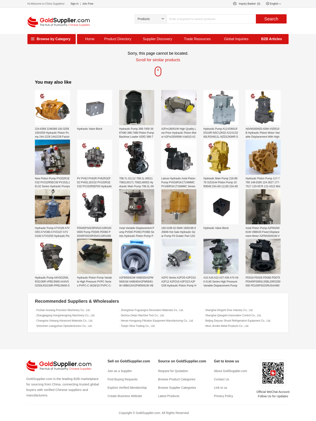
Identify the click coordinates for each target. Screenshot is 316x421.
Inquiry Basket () (249, 3)
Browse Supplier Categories (177, 387)
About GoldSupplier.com (230, 371)
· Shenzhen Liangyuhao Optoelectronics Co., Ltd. (63, 325)
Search (271, 18)
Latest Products (168, 396)
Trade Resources (197, 39)
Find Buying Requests (123, 379)
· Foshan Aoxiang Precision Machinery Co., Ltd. (62, 310)
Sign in (74, 3)
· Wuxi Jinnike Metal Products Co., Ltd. (226, 325)
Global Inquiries (236, 39)
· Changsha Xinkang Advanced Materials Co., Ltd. (64, 320)
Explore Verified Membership (127, 387)
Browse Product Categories (176, 379)
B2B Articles (271, 39)
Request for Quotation (173, 371)
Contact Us (221, 379)
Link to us (220, 387)
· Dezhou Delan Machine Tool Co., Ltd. (141, 315)
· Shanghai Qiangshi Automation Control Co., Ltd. (232, 315)
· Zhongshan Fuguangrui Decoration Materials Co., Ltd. (151, 310)
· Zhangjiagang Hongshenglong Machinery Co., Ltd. (65, 315)
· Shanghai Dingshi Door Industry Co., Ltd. (228, 310)
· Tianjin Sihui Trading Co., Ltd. (137, 325)
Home (90, 39)
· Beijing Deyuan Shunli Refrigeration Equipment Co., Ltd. (237, 320)
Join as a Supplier (120, 371)
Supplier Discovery (157, 39)
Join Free (87, 3)
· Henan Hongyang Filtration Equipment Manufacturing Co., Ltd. (156, 320)
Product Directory (117, 39)
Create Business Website (125, 396)
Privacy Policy (223, 396)
